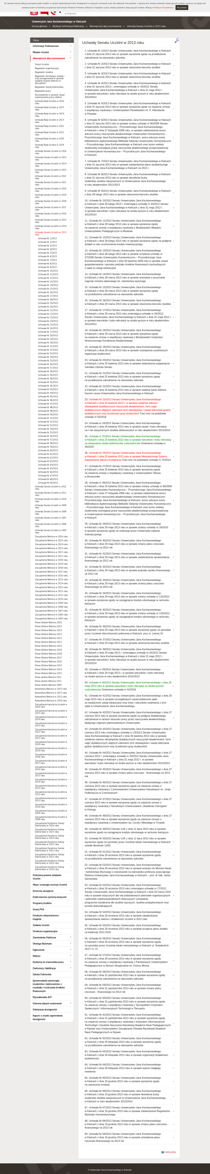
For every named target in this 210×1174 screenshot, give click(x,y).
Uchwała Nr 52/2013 (48, 418)
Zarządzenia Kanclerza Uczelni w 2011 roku (51, 795)
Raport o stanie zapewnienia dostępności (47, 1014)
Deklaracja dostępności (45, 1006)
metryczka (170, 1148)
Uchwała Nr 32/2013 (48, 346)
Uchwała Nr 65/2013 (48, 464)
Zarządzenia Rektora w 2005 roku (51, 614)
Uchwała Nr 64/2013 (48, 461)
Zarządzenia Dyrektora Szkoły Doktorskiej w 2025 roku (49, 827)
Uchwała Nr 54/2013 (48, 425)
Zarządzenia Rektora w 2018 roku (51, 564)
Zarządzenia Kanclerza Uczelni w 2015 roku (51, 770)
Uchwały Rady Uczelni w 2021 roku (49, 129)
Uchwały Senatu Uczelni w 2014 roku (50, 223)
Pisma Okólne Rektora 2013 (48, 669)
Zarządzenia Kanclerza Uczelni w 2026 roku (51, 702)
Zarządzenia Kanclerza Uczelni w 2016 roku (51, 764)
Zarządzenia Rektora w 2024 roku (51, 540)
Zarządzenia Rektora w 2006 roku (51, 610)
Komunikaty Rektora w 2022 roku (51, 689)
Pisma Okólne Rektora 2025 (48, 622)
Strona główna (39, 26)
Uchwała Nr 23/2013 (48, 313)
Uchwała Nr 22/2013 (48, 310)
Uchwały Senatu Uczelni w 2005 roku (50, 527)
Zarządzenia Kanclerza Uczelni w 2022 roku (51, 727)
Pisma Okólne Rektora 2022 (48, 634)
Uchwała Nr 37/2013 (48, 364)
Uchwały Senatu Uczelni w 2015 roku (50, 217)
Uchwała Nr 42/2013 (48, 382)
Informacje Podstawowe (46, 42)
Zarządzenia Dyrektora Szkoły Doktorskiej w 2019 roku (49, 864)
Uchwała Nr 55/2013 (48, 428)
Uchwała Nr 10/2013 (48, 267)
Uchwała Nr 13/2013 (48, 277)
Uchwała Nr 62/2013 (48, 453)
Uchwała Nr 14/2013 (48, 281)
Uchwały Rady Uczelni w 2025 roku (49, 104)
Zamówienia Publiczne (44, 933)
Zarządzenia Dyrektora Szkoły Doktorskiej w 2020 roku (49, 858)
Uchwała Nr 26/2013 (48, 324)
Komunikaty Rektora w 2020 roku (51, 696)
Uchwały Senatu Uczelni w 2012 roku (50, 484)
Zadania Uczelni (41, 921)
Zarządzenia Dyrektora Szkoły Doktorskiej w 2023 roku (49, 839)
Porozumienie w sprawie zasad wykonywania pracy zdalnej (49, 92)
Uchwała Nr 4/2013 (47, 245)
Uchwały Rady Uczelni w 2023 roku (49, 117)
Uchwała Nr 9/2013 (47, 263)
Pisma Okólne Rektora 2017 (48, 653)
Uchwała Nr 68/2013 (48, 475)
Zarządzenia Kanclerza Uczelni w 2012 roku (51, 789)
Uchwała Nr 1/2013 (47, 234)
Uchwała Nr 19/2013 (48, 299)
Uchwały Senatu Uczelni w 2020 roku (50, 186)
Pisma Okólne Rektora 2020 (48, 642)
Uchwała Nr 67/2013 (48, 471)
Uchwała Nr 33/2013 (48, 349)
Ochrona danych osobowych (47, 999)
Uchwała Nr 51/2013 (48, 414)
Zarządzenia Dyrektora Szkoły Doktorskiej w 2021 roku (49, 852)
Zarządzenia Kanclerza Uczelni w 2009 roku (51, 808)
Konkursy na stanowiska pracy (48, 958)
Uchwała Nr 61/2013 (48, 450)
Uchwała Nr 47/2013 (48, 400)
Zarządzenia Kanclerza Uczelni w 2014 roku (51, 777)
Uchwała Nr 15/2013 (48, 285)
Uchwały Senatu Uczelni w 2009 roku (50, 502)
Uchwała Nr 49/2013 (48, 407)
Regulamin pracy (43, 87)
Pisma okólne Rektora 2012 (48, 673)
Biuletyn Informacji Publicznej (68, 26)
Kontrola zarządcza (43, 887)
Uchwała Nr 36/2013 (48, 360)
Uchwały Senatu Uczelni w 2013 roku (146, 26)
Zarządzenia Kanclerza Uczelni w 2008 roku (51, 814)
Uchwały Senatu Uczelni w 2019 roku (50, 192)
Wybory (36, 952)
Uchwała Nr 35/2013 (48, 356)
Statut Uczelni (42, 60)
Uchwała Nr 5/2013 (47, 249)
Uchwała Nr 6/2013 (47, 252)
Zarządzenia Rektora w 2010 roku (51, 595)
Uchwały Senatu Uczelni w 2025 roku (50, 154)
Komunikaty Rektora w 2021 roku (51, 693)
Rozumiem (182, 7)
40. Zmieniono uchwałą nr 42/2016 (128, 682)
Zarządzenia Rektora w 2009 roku (51, 599)
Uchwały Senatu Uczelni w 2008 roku (50, 509)
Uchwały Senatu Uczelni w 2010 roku (50, 496)
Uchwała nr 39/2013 (48, 371)
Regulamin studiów (44, 68)
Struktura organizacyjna (45, 927)
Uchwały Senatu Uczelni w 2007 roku (50, 515)
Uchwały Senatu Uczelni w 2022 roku (50, 173)
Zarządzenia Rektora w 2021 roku (51, 552)
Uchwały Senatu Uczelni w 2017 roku (50, 204)
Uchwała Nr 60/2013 (48, 446)
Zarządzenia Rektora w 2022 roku (51, 548)
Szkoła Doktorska (42, 970)
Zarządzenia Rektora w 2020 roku (51, 556)
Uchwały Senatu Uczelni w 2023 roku (50, 167)
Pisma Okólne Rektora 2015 (48, 661)
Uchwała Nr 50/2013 (48, 410)
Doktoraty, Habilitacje (44, 964)
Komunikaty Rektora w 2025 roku (51, 685)
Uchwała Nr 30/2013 (48, 338)
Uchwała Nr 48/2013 (48, 403)
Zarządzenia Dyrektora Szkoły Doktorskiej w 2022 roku (49, 845)
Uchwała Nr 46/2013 (48, 396)
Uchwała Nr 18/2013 (48, 295)
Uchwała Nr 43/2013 (48, 385)
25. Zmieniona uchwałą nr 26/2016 (128, 438)
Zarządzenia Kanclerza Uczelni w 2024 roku (51, 714)
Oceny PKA (38, 905)
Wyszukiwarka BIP (42, 993)
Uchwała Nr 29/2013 (48, 335)
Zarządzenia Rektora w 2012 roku (51, 587)
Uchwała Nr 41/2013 (48, 378)
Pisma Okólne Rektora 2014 (48, 665)
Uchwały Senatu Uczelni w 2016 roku (50, 211)
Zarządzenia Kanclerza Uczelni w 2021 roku (51, 733)
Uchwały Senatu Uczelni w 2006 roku (50, 521)
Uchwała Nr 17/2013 (48, 292)
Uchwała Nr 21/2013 (48, 306)
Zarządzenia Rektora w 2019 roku (51, 560)
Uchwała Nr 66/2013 (48, 468)
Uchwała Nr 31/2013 (48, 342)
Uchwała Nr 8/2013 (47, 259)
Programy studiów (42, 899)
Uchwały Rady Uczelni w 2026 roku (49, 98)
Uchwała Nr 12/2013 (48, 274)
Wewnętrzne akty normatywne (105, 26)
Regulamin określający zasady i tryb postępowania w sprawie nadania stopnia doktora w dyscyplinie (49, 76)
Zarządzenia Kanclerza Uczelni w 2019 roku (51, 745)
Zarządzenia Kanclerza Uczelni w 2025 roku (51, 708)
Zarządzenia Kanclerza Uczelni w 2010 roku (51, 802)
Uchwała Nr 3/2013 (47, 241)
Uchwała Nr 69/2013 (48, 479)
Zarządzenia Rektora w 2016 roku (51, 571)
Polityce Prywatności (163, 7)
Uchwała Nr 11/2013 (48, 270)
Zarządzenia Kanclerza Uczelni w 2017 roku (51, 758)
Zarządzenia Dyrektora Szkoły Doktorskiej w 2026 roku (49, 820)
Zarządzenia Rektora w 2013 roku (51, 583)
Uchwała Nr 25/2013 (48, 321)
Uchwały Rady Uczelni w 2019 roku (49, 142)
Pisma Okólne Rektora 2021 (48, 638)
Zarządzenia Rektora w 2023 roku (51, 544)
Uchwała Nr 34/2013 (48, 353)
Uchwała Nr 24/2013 (48, 317)
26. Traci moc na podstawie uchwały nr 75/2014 (128, 453)
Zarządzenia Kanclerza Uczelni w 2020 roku (51, 739)
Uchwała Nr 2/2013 (47, 238)
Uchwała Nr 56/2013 (48, 432)
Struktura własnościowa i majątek (46, 913)
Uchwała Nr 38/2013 (48, 367)
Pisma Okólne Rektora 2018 (48, 650)
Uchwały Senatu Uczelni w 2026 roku (50, 148)
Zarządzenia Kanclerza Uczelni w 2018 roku (51, 752)
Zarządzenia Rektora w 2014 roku (51, 579)
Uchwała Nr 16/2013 (48, 288)
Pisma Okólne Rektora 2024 (48, 626)
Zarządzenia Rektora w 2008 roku (51, 603)
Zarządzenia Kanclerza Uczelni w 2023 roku (51, 720)
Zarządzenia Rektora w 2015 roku (51, 575)
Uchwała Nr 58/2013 (48, 439)
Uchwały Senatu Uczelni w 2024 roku (50, 161)
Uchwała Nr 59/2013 (48, 443)
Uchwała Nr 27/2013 (48, 328)
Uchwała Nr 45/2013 (48, 392)
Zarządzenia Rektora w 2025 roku (51, 536)
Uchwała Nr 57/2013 (48, 436)
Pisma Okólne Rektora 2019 (48, 646)
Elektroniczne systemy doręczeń (50, 893)
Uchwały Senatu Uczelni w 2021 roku (50, 179)
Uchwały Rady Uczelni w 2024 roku (49, 111)
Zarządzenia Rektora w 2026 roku (51, 532)
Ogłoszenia (38, 946)
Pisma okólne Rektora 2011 (48, 677)
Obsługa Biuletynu (42, 940)
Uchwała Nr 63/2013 (48, 457)
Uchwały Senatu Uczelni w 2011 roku (50, 490)
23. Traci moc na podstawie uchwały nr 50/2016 (128, 405)
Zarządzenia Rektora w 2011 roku (51, 591)
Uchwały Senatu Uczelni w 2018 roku (50, 198)
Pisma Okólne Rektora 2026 (48, 618)
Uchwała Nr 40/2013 (48, 374)
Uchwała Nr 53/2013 (48, 421)
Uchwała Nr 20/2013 (48, 303)
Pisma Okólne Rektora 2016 (48, 657)
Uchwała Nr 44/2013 (48, 389)
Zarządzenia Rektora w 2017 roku (51, 568)
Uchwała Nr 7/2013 (47, 256)
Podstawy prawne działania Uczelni (47, 873)
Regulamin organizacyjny (47, 64)
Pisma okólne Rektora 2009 (48, 681)
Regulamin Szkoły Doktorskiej (49, 83)
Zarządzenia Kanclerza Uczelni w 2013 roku (51, 783)
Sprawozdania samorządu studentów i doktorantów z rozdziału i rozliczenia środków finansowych (49, 982)
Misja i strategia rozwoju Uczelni (50, 881)
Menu (36, 36)
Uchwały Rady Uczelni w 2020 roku (49, 136)
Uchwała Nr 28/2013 (48, 331)
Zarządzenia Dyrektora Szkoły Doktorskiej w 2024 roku (49, 833)
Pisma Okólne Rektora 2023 (48, 630)
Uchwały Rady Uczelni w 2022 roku (49, 123)
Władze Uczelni (41, 48)
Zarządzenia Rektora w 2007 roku (51, 607)
